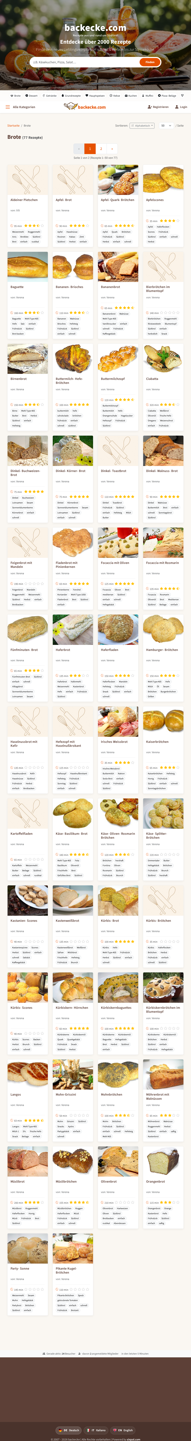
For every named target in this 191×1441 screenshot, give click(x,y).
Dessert (31, 96)
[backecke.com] (92, 107)
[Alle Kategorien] (20, 107)
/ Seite (180, 126)
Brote (16, 96)
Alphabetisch (141, 126)
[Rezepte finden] (150, 62)
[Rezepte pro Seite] (166, 125)
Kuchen (131, 96)
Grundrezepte (71, 96)
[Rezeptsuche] (95, 62)
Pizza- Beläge (167, 96)
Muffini (147, 96)
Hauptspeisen (95, 96)
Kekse (115, 96)
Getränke (49, 96)
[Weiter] (112, 149)
